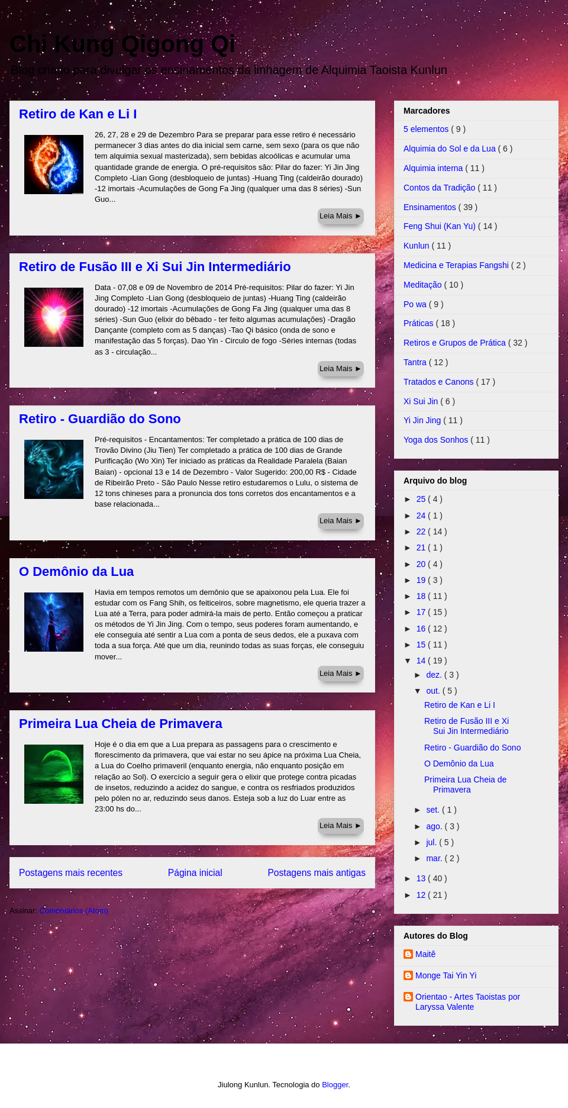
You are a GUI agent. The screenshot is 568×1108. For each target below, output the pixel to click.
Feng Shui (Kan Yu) (441, 226)
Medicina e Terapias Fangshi (457, 265)
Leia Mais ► (341, 215)
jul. (432, 842)
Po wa (416, 304)
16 (422, 628)
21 (422, 547)
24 (422, 515)
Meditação (424, 284)
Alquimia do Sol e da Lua (451, 148)
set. (433, 809)
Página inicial (195, 873)
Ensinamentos (431, 207)
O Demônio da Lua (76, 571)
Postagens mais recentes (70, 873)
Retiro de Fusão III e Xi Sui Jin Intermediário (155, 266)
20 (422, 564)
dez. (435, 674)
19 (422, 580)
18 (422, 596)
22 (422, 531)
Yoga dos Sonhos (437, 440)
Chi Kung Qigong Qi (122, 44)
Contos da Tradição (440, 187)
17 (422, 612)
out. (434, 690)
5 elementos (427, 129)
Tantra (416, 362)
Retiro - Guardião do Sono (100, 418)
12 (422, 895)
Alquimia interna (434, 168)
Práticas (419, 323)
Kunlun (417, 245)
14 (422, 660)
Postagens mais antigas (316, 873)
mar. (435, 858)
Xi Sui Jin (422, 401)
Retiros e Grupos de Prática (456, 342)
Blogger (335, 1084)
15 (422, 644)
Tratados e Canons (440, 381)
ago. (435, 826)
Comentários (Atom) (74, 910)
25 (422, 499)
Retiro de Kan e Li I (78, 114)
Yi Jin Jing (423, 420)
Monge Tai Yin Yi (445, 975)
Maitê (425, 954)
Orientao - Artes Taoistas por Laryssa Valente (467, 1002)
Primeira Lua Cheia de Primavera (120, 723)
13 (422, 878)
